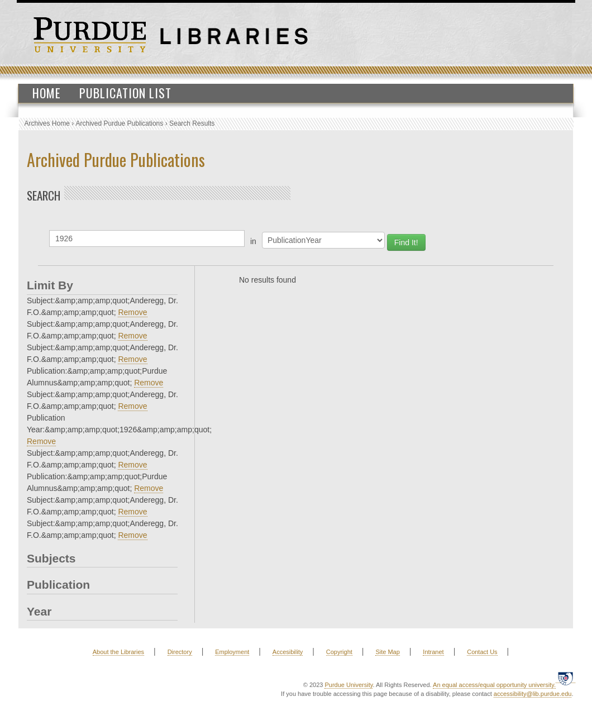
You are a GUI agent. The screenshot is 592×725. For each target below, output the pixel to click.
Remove (132, 312)
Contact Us (482, 651)
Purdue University (348, 684)
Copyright (339, 651)
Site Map (387, 651)
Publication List (125, 93)
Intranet (433, 651)
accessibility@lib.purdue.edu (533, 693)
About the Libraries (118, 651)
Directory (180, 651)
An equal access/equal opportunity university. (494, 684)
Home (46, 93)
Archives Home (47, 123)
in (253, 241)
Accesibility (288, 651)
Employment (232, 651)
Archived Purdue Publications (120, 123)
